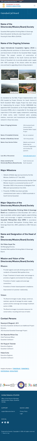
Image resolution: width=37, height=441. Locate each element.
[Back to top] (18, 433)
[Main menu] (34, 5)
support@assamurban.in (10, 1)
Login (20, 1)
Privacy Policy (23, 411)
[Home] (11, 5)
